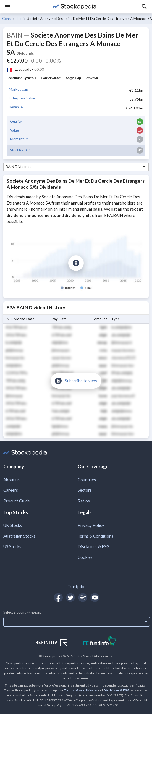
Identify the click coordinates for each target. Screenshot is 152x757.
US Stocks (12, 546)
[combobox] (76, 167)
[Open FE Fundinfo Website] (99, 641)
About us (11, 479)
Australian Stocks (19, 535)
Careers (10, 490)
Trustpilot (76, 586)
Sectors (85, 490)
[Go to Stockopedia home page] (74, 6)
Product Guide (16, 500)
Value (14, 130)
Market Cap (18, 89)
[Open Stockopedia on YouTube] (94, 597)
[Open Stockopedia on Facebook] (58, 597)
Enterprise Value (22, 98)
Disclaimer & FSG (93, 546)
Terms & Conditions (95, 535)
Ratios (84, 500)
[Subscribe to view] (76, 263)
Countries (87, 479)
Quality (16, 121)
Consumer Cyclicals (6, 18)
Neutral (92, 78)
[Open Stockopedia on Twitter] (70, 597)
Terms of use (74, 690)
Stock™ (20, 150)
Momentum (19, 139)
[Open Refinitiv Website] (57, 643)
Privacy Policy (91, 525)
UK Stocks (12, 525)
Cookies (85, 557)
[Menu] (7, 6)
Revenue (16, 107)
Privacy (91, 690)
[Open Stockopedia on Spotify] (82, 597)
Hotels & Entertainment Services (19, 18)
